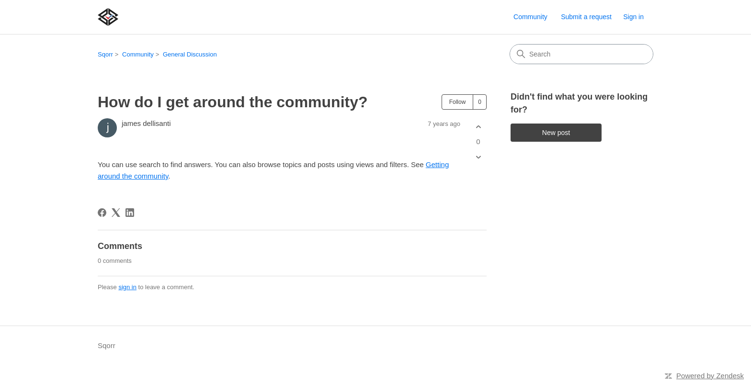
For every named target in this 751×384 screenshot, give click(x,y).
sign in (127, 287)
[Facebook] (102, 212)
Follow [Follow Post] (457, 102)
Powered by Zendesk (710, 376)
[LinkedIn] (129, 212)
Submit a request (586, 17)
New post (556, 132)
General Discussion (190, 54)
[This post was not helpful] (478, 157)
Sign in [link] (633, 17)
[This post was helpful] (478, 126)
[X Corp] (116, 212)
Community (530, 17)
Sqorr (105, 54)
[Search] (581, 54)
